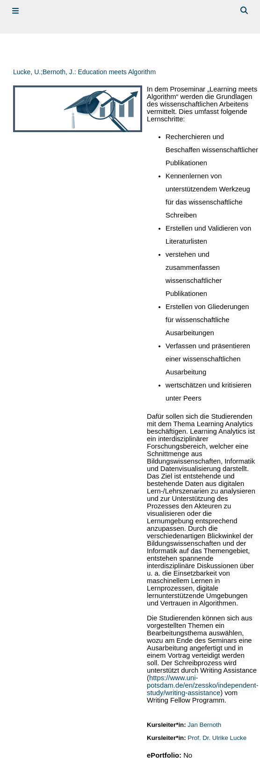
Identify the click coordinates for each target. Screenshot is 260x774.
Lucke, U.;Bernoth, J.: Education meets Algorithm (84, 72)
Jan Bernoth (204, 724)
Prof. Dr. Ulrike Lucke (217, 737)
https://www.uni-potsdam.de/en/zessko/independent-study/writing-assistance (202, 685)
